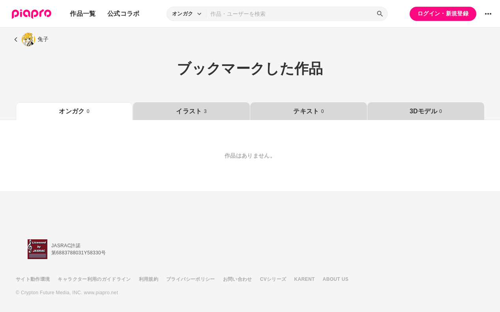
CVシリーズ (273, 279)
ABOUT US (335, 279)
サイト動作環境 (33, 279)
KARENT (304, 279)
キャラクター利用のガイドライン (94, 279)
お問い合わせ (237, 279)
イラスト (191, 111)
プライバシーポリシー (190, 279)
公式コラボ (123, 13)
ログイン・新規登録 (443, 13)
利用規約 (148, 279)
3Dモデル (426, 111)
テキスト (308, 111)
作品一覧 (83, 13)
